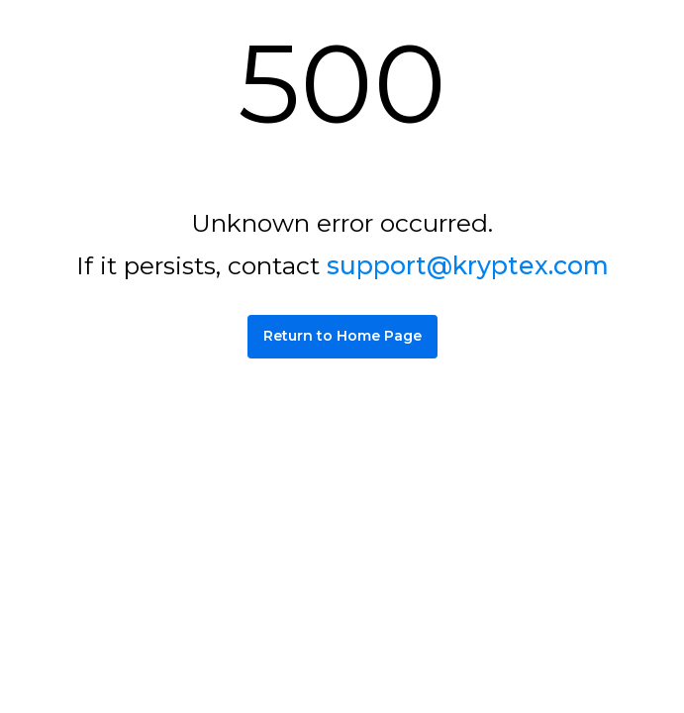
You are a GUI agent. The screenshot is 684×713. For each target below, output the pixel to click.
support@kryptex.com (468, 265)
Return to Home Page (342, 336)
